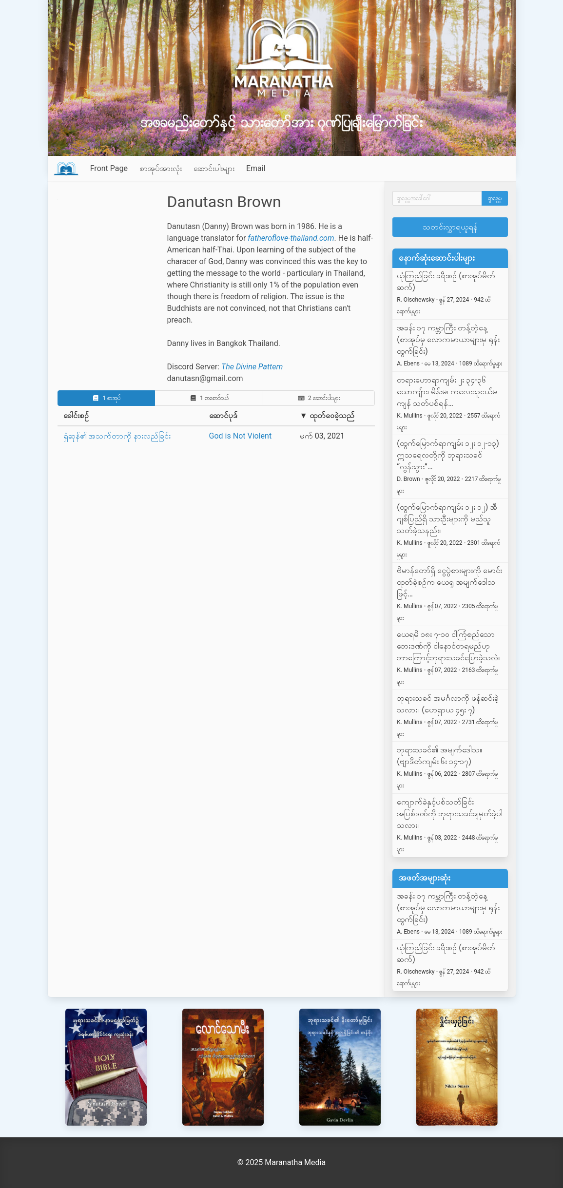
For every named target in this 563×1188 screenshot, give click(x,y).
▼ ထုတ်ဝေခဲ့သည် (327, 415)
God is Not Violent (240, 436)
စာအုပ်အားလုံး (160, 168)
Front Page (109, 168)
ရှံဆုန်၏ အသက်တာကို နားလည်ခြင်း (117, 436)
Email (256, 168)
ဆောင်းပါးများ (214, 168)
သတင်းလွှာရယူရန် (450, 226)
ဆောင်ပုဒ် (223, 415)
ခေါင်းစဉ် (76, 415)
